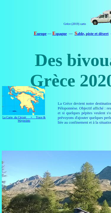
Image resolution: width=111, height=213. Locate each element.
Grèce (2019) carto (75, 23)
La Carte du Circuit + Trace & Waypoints (24, 119)
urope (41, 33)
